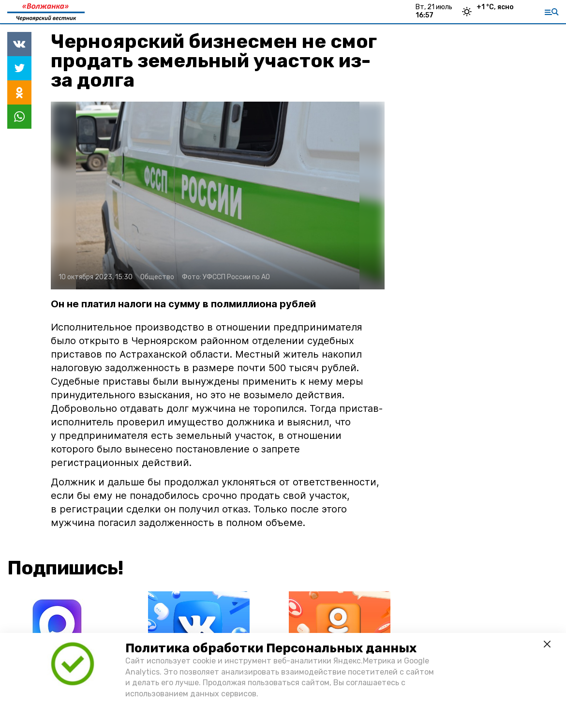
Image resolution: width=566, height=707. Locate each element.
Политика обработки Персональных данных (271, 648)
